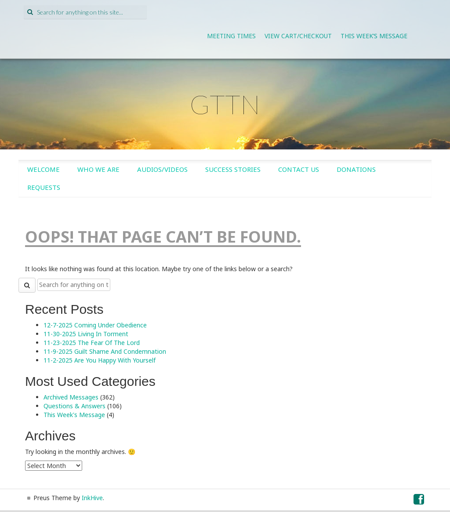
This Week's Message (74, 414)
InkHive (92, 498)
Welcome (43, 169)
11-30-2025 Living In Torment (86, 334)
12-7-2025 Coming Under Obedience (95, 325)
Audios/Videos (162, 169)
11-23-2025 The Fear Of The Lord (92, 342)
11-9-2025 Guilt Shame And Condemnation (105, 351)
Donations (356, 169)
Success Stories (233, 169)
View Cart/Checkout (298, 36)
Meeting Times (231, 36)
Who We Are (98, 169)
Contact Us (298, 169)
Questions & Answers (74, 406)
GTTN (225, 104)
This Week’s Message (374, 36)
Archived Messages (71, 397)
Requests (43, 187)
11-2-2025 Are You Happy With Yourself (100, 360)
